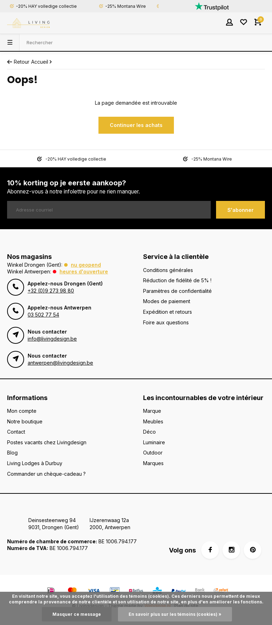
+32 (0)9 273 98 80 (51, 291)
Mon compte (21, 411)
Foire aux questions (166, 322)
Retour (18, 62)
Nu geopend (86, 265)
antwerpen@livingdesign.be (60, 363)
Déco (149, 432)
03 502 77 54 (43, 315)
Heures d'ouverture (84, 271)
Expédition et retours (167, 312)
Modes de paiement (166, 301)
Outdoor (153, 453)
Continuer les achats (136, 125)
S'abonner (240, 210)
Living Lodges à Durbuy (34, 463)
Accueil (42, 62)
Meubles (153, 421)
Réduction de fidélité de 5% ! (177, 280)
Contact (16, 432)
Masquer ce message (76, 614)
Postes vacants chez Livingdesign (46, 442)
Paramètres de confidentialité (177, 291)
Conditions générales (168, 270)
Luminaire (154, 442)
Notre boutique (24, 421)
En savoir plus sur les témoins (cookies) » (175, 614)
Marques (153, 463)
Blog (12, 453)
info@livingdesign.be (52, 339)
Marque (152, 411)
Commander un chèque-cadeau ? (46, 474)
